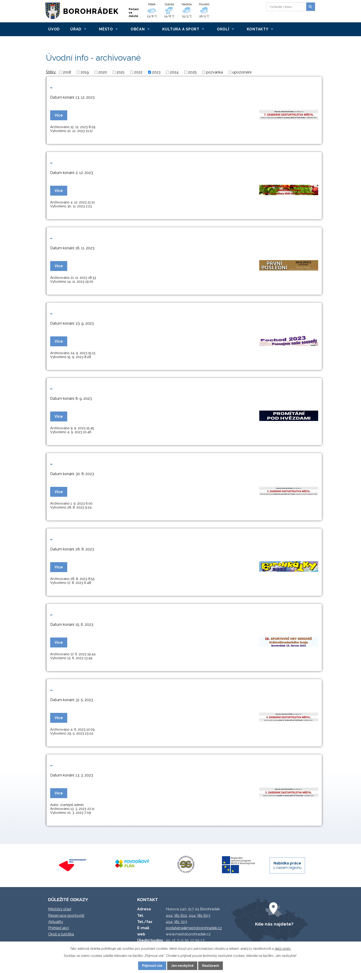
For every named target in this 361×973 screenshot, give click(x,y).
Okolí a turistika (61, 934)
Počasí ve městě (134, 12)
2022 (138, 72)
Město (106, 29)
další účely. (283, 948)
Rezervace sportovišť (66, 915)
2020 (102, 72)
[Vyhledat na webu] (286, 7)
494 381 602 (176, 915)
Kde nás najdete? (274, 923)
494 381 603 (199, 915)
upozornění (241, 72)
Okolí (223, 29)
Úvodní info (72, 41)
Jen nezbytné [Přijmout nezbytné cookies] (182, 965)
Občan (138, 29)
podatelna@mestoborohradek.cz (194, 928)
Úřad (76, 29)
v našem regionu (287, 865)
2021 (120, 72)
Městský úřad (59, 909)
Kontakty (257, 29)
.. (51, 86)
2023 (156, 72)
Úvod (54, 29)
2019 (85, 72)
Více (59, 115)
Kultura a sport (180, 29)
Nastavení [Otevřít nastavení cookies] (210, 965)
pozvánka (214, 72)
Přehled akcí (58, 928)
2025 (192, 72)
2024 (174, 72)
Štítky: (51, 72)
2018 (67, 72)
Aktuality (55, 922)
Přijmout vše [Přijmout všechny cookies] (152, 965)
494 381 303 (176, 922)
